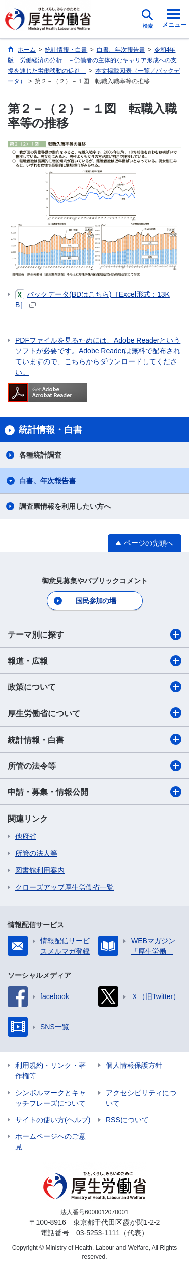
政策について (94, 686)
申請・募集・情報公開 (94, 791)
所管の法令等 (94, 765)
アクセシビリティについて (141, 1097)
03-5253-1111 (98, 1233)
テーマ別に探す (94, 634)
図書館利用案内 (40, 870)
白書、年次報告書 (47, 481)
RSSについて (127, 1120)
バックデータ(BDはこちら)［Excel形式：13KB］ (92, 299)
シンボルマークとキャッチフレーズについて (50, 1097)
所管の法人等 (36, 853)
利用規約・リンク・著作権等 (50, 1070)
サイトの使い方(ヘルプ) (52, 1120)
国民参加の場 (96, 601)
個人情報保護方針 (134, 1065)
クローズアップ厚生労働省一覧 (64, 887)
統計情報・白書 (94, 739)
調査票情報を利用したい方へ (65, 506)
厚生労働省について (94, 712)
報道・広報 (94, 660)
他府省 (25, 836)
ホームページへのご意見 (50, 1141)
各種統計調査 (40, 455)
